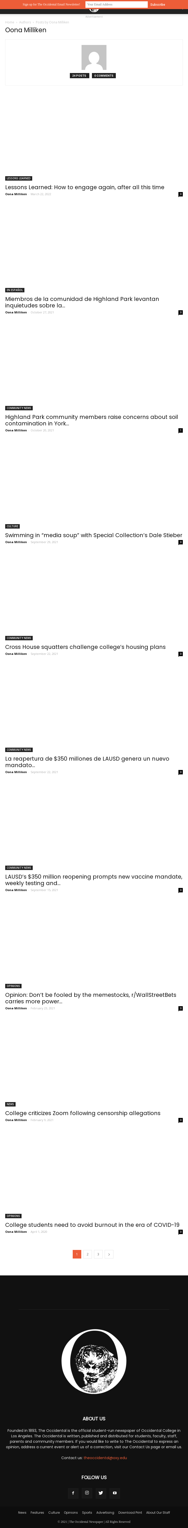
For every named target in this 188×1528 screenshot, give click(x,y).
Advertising (105, 1512)
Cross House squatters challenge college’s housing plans (85, 647)
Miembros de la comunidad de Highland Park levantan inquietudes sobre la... (82, 302)
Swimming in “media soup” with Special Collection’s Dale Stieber (93, 535)
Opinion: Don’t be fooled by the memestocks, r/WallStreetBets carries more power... (90, 998)
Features (37, 1512)
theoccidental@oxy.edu (105, 1457)
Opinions (13, 986)
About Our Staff (158, 1512)
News (10, 1104)
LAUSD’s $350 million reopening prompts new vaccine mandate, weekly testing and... (93, 880)
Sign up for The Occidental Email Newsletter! (51, 4)
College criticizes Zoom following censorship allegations (82, 1113)
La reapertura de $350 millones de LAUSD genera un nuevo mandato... (87, 762)
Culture (12, 526)
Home (9, 22)
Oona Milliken (16, 194)
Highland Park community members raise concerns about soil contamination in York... (91, 420)
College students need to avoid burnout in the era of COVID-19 (92, 1225)
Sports (87, 1512)
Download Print (130, 1512)
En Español (15, 290)
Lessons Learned (19, 178)
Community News (19, 408)
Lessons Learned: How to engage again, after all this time (84, 187)
